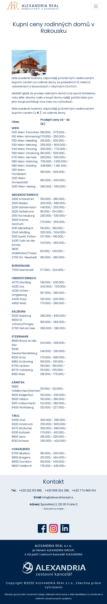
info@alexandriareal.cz (57, 497)
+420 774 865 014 (84, 490)
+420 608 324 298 (57, 490)
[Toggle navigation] (96, 6)
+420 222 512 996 (30, 490)
